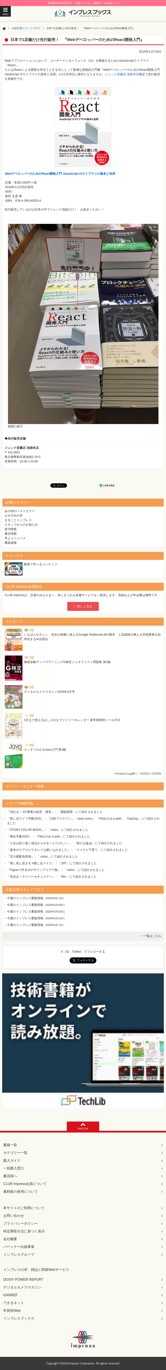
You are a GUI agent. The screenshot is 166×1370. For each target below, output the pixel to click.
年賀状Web (12, 1310)
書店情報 (11, 533)
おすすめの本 (14, 515)
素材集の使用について (20, 1191)
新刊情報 (11, 529)
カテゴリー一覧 (15, 1153)
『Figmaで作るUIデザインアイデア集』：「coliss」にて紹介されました (56, 870)
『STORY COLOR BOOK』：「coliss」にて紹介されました (47, 829)
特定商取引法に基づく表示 (24, 1231)
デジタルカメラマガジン (22, 1287)
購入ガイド (12, 1160)
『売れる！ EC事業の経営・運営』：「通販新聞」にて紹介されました (55, 812)
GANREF (10, 1295)
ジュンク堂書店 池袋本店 (122, 74)
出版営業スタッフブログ (26, 28)
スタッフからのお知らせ (21, 524)
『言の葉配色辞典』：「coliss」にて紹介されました (42, 856)
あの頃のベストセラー (20, 511)
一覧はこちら (152, 936)
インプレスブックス (18, 1318)
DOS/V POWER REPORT (23, 1279)
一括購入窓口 (13, 1168)
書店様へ (10, 1176)
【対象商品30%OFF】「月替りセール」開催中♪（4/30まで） (83, 3)
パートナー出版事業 (18, 1247)
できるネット (13, 1303)
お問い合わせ (13, 1216)
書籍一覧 (10, 1145)
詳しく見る (84, 606)
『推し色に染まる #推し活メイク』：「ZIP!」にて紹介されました (52, 863)
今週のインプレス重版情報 (25, 898)
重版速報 (11, 542)
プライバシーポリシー (20, 1223)
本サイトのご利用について (24, 1208)
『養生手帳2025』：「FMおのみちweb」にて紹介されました (48, 836)
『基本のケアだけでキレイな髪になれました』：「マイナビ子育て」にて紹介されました (67, 850)
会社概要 (10, 1239)
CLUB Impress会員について (24, 1184)
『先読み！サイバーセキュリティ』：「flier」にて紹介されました (52, 876)
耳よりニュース (15, 538)
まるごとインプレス (18, 520)
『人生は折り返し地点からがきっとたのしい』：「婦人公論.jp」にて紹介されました (64, 843)
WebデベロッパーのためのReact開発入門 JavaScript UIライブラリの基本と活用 (60, 173)
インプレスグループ (18, 1254)
